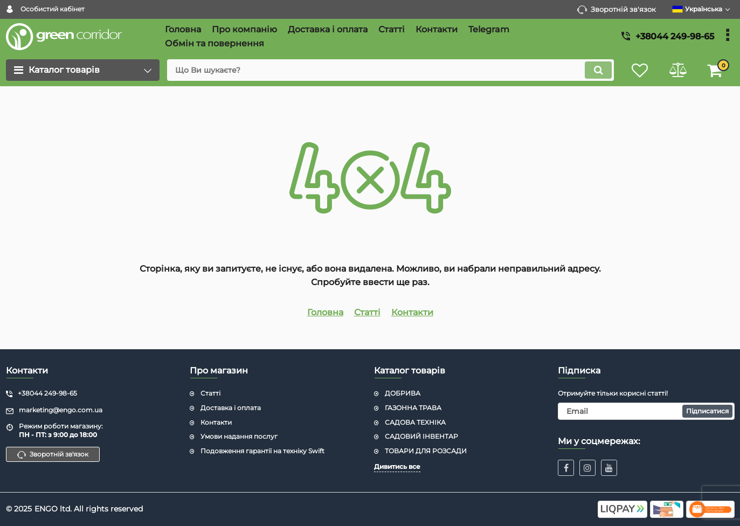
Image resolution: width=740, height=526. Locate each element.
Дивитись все (397, 466)
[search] (390, 70)
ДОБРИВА (402, 393)
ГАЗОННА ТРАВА (413, 408)
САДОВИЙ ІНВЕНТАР (421, 436)
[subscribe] (646, 411)
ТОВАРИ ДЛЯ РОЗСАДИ (426, 451)
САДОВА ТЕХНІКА (415, 422)
